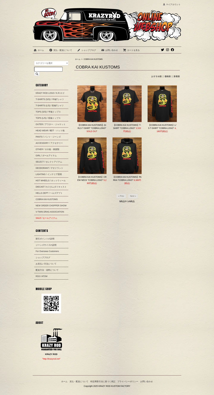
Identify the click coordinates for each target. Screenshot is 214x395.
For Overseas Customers (47, 251)
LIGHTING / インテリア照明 (49, 174)
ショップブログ (86, 50)
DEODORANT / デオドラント (49, 168)
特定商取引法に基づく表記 (102, 381)
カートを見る (131, 50)
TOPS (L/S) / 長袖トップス (48, 118)
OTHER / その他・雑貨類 (47, 149)
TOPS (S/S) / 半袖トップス (48, 112)
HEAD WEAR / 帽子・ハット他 (50, 130)
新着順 (177, 76)
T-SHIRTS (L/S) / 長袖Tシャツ (50, 105)
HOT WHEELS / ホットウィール (51, 180)
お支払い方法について (46, 264)
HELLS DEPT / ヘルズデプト (49, 193)
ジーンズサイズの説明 (46, 245)
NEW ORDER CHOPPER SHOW (51, 205)
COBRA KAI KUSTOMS (93, 59)
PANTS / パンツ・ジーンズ (48, 137)
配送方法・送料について (47, 270)
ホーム (38, 50)
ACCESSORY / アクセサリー (49, 143)
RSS (38, 276)
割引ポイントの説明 (45, 239)
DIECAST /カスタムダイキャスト (51, 187)
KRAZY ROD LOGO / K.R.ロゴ (50, 93)
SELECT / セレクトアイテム (49, 162)
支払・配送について (60, 50)
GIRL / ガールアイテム (46, 155)
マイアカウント (172, 4)
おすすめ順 (156, 76)
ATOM (44, 276)
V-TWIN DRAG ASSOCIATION (50, 212)
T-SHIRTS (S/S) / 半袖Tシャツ (50, 99)
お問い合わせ (109, 50)
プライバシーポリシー (127, 381)
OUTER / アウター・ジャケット (51, 124)
